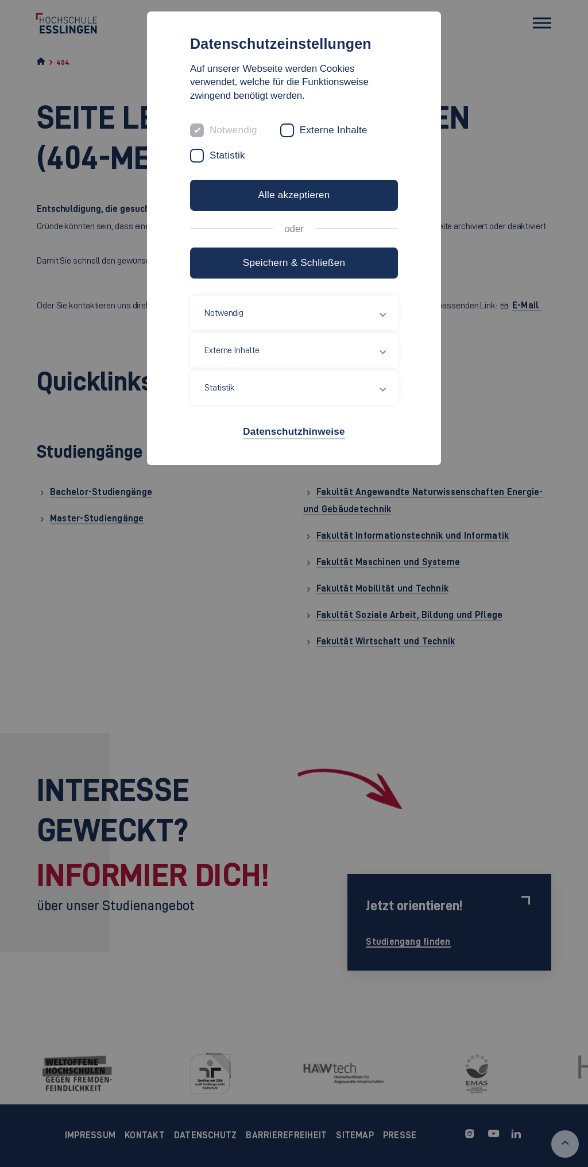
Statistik (227, 155)
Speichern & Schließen (294, 262)
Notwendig (233, 130)
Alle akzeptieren (294, 195)
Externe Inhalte (334, 130)
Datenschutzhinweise (294, 431)
